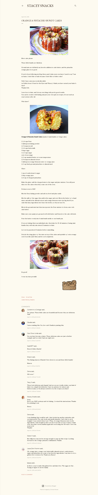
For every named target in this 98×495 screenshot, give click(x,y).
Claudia (29, 322)
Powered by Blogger (49, 486)
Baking (27, 299)
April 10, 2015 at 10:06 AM (34, 443)
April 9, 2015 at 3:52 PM (33, 366)
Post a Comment (26, 474)
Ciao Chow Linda (32, 333)
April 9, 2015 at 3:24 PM (33, 351)
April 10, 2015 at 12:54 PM (34, 457)
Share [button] (23, 297)
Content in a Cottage (34, 310)
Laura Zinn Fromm (33, 448)
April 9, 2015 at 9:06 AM (33, 328)
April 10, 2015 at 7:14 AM (33, 377)
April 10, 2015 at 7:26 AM (34, 391)
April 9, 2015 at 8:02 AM (33, 317)
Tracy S (29, 382)
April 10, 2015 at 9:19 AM (33, 430)
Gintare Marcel (54, 489)
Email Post (29, 297)
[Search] (75, 5)
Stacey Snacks (40, 5)
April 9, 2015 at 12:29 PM (33, 340)
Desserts (32, 299)
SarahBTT (30, 346)
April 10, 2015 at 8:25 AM (34, 409)
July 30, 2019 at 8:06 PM (34, 470)
